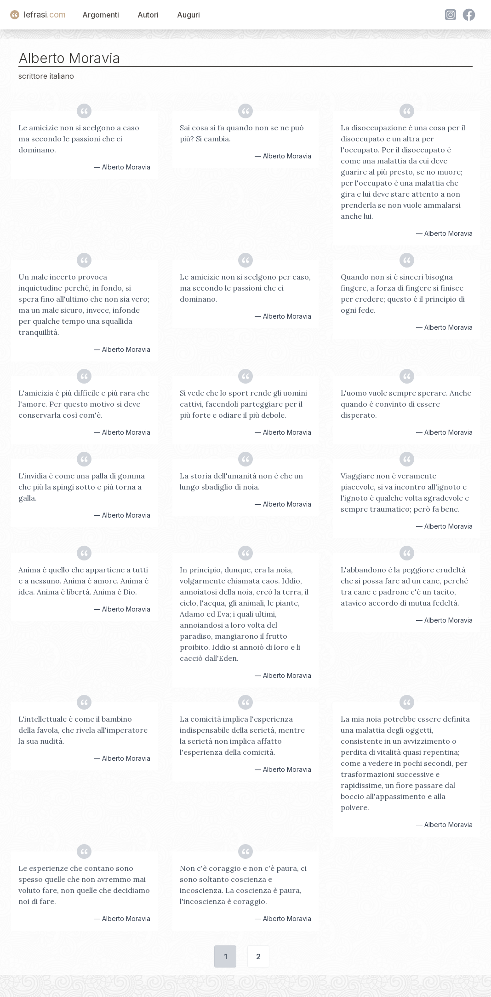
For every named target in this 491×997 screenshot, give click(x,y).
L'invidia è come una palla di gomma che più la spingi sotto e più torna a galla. (81, 486)
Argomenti (100, 14)
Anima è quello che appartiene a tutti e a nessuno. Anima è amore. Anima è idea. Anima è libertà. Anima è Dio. (83, 580)
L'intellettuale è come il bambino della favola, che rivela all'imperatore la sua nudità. (83, 730)
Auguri (188, 14)
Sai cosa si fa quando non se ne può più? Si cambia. (242, 133)
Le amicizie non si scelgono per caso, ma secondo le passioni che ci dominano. (245, 287)
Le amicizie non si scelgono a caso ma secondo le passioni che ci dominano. (78, 138)
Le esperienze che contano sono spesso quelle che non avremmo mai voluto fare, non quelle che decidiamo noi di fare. (84, 884)
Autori (148, 14)
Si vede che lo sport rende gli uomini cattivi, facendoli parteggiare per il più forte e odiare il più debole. (243, 404)
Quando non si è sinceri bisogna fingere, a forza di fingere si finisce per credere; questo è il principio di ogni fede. (403, 293)
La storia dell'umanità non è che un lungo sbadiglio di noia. (241, 481)
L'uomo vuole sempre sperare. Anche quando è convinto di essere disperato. (406, 404)
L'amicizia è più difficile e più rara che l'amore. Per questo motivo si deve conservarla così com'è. (83, 404)
